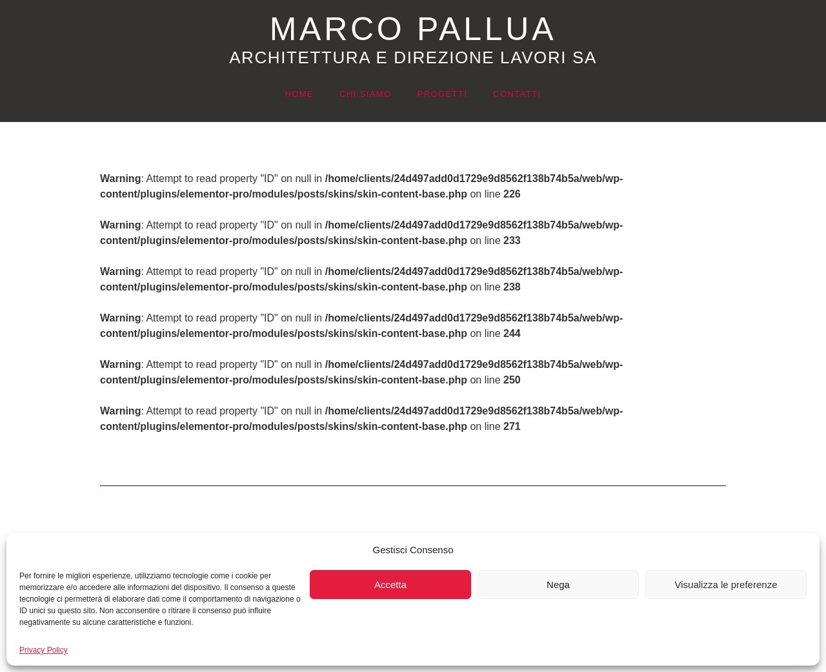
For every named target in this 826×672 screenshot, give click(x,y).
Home (299, 94)
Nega (558, 584)
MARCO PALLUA (413, 29)
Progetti (443, 94)
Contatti (517, 94)
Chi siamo (365, 94)
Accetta (390, 584)
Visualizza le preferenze (726, 584)
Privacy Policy (43, 650)
